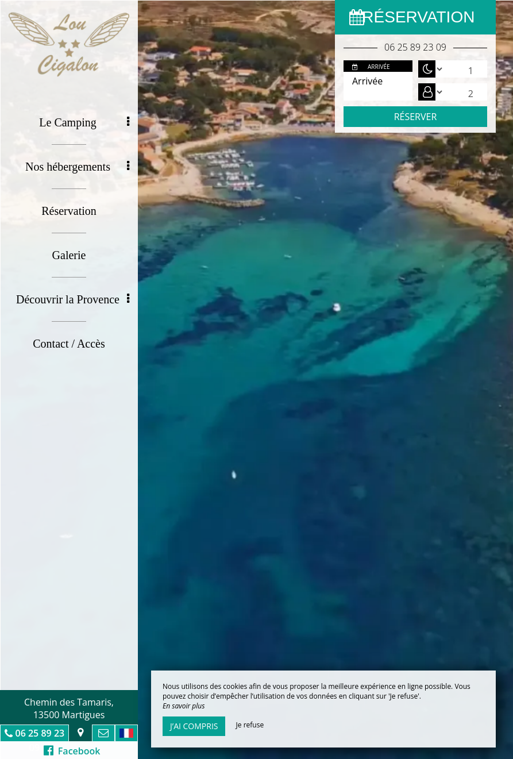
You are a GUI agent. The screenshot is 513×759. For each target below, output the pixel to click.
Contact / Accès (69, 343)
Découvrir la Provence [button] (72, 299)
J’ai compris (194, 726)
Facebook (72, 751)
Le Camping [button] (84, 122)
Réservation (69, 211)
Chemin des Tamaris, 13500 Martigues (69, 708)
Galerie (69, 255)
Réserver (415, 116)
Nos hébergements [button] (77, 166)
